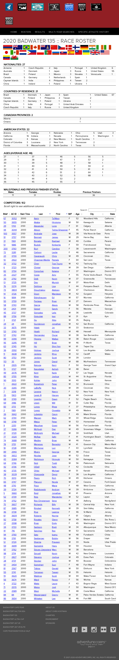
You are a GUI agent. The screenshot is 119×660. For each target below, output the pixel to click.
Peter (54, 384)
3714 (14, 553)
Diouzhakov (39, 290)
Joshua (55, 350)
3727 (14, 369)
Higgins (37, 339)
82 (5, 271)
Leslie (54, 252)
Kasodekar (39, 369)
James (55, 237)
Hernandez (39, 335)
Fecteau (38, 301)
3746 (14, 463)
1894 (14, 297)
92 (5, 519)
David (54, 361)
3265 (14, 388)
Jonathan (56, 324)
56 (5, 579)
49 (5, 373)
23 (5, 256)
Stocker (37, 561)
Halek (36, 327)
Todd (54, 463)
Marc (54, 549)
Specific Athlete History (93, 32)
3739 (14, 497)
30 (5, 279)
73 (5, 290)
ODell (36, 467)
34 (5, 527)
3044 (14, 230)
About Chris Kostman (56, 611)
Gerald (55, 568)
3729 (14, 433)
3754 (14, 271)
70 (5, 478)
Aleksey (56, 290)
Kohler (37, 380)
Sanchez (38, 531)
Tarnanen (38, 572)
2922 (14, 260)
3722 (14, 583)
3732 (14, 263)
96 (5, 538)
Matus (37, 421)
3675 (14, 327)
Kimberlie (56, 245)
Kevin (54, 279)
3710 (14, 485)
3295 (14, 342)
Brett (54, 527)
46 (5, 512)
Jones (37, 361)
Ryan (54, 301)
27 (5, 523)
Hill (35, 342)
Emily (54, 523)
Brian (54, 342)
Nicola (55, 482)
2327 (14, 275)
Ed (53, 297)
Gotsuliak (38, 316)
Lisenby (37, 399)
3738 (14, 512)
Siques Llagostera (42, 549)
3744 (14, 418)
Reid (36, 493)
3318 (14, 391)
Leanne (55, 512)
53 (5, 331)
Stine (54, 501)
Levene (37, 391)
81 (5, 568)
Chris (54, 256)
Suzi (54, 564)
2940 (14, 452)
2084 (14, 459)
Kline (36, 376)
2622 (14, 384)
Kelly (54, 467)
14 (5, 294)
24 (5, 324)
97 (5, 549)
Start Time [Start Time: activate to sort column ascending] (25, 214)
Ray (53, 531)
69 (5, 403)
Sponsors (50, 623)
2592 (14, 350)
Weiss (37, 587)
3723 (14, 267)
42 (5, 467)
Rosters (26, 32)
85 (5, 376)
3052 (14, 218)
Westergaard (40, 595)
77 (5, 437)
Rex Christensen (42, 501)
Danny (55, 595)
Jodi (54, 587)
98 (5, 553)
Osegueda (39, 474)
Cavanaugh (39, 256)
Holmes (37, 350)
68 (5, 399)
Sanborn (38, 527)
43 (5, 459)
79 (5, 501)
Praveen (56, 542)
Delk (36, 279)
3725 (14, 282)
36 (5, 350)
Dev (36, 282)
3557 (14, 233)
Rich (54, 478)
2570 (14, 587)
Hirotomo (56, 222)
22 (5, 591)
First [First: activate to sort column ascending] (58, 214)
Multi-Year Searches (61, 32)
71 (4, 587)
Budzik (37, 245)
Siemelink (38, 546)
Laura (54, 583)
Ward (36, 579)
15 (5, 369)
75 (5, 504)
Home (14, 32)
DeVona (38, 286)
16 (5, 297)
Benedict (56, 444)
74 (5, 440)
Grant (54, 425)
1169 (14, 241)
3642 (14, 414)
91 (5, 237)
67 (5, 218)
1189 (14, 410)
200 (6, 248)
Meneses (38, 444)
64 (5, 463)
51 (5, 245)
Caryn (54, 414)
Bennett (38, 237)
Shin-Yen (56, 346)
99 (5, 339)
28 (5, 561)
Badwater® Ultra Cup (13, 619)
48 (5, 485)
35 (13, 361)
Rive (36, 512)
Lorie (54, 226)
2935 (14, 365)
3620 (14, 576)
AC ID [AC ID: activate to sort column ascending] (14, 214)
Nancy (55, 391)
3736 (14, 467)
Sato (36, 534)
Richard (55, 331)
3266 (14, 429)
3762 (14, 549)
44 (5, 230)
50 (5, 222)
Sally (54, 437)
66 (5, 421)
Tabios (37, 568)
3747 (14, 482)
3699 (14, 546)
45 (5, 312)
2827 (14, 557)
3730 (14, 256)
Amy (54, 275)
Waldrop (38, 576)
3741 (14, 572)
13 (5, 282)
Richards (38, 504)
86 (5, 598)
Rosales (38, 519)
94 (5, 534)
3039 (14, 474)
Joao (54, 233)
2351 (14, 425)
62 (5, 418)
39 (5, 489)
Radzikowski (40, 489)
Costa (36, 275)
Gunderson (39, 324)
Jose (54, 455)
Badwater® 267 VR (11, 623)
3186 (14, 403)
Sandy (55, 309)
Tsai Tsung (57, 263)
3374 (14, 286)
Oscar (55, 335)
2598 (14, 523)
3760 (14, 534)
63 (5, 346)
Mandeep (56, 294)
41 (5, 531)
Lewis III (37, 395)
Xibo (54, 320)
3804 (14, 290)
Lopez (37, 410)
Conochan (39, 271)
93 (5, 301)
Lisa (54, 286)
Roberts (38, 515)
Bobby (55, 538)
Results (40, 32)
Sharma (37, 542)
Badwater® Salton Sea (14, 611)
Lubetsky (38, 414)
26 (5, 414)
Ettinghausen (40, 297)
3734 (14, 489)
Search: (98, 210)
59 (5, 546)
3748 (14, 421)
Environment (52, 619)
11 (4, 354)
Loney (37, 406)
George (55, 267)
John (54, 380)
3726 (14, 294)
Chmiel (37, 267)
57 (5, 335)
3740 (14, 331)
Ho (35, 346)
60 (5, 455)
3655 (14, 222)
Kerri (54, 365)
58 (5, 305)
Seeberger (39, 538)
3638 (14, 354)
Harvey (55, 395)
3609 (14, 515)
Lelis (54, 312)
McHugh (38, 429)
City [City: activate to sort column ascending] (92, 214)
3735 (14, 470)
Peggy (55, 579)
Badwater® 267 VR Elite (14, 627)
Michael (55, 433)
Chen (36, 263)
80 (5, 357)
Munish (55, 282)
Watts (36, 583)
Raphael (56, 241)
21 (5, 433)
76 (5, 286)
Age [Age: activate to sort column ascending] (77, 214)
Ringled (37, 508)
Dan (54, 429)
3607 (14, 504)
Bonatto (37, 241)
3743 (14, 305)
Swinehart (38, 564)
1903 (14, 395)
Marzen (37, 418)
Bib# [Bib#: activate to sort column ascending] (5, 214)
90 (5, 380)
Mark (54, 418)
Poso (36, 485)
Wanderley (57, 497)
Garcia (37, 305)
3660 (14, 493)
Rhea (54, 406)
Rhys (54, 354)
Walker (55, 339)
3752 (14, 501)
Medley (37, 440)
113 (5, 361)
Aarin (36, 218)
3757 (14, 237)
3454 (14, 564)
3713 (14, 406)
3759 (14, 301)
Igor (54, 316)
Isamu (54, 534)
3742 (14, 335)
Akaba (37, 222)
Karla (54, 373)
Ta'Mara (55, 218)
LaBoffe (37, 388)
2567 (14, 568)
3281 (14, 252)
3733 (14, 527)
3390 (14, 339)
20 (5, 388)
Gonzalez (38, 312)
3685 (14, 508)
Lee (53, 598)
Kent (36, 373)
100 (5, 233)
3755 (14, 376)
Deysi (54, 474)
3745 (14, 346)
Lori (53, 448)
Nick (54, 388)
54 (5, 309)
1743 (14, 226)
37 (5, 429)
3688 (14, 440)
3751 (14, 444)
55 (5, 572)
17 (4, 557)
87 (5, 508)
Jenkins (37, 354)
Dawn (54, 399)
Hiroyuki (56, 459)
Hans (54, 546)
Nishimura (39, 459)
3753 (14, 357)
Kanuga (37, 365)
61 (5, 515)
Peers (37, 478)
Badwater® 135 (10, 615)
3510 (14, 380)
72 (5, 252)
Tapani (55, 572)
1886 (14, 245)
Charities (50, 615)
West (36, 591)
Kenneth (56, 508)
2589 (14, 591)
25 (5, 275)
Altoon (37, 230)
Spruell (37, 553)
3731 (14, 561)
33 (5, 327)
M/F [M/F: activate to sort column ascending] (70, 214)
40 (5, 470)
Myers (37, 452)
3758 (14, 519)
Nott (36, 463)
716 (13, 531)
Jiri (53, 327)
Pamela (55, 260)
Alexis (55, 305)
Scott (54, 357)
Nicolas (37, 455)
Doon (36, 294)
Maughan (38, 425)
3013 (14, 478)
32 (5, 263)
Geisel (37, 309)
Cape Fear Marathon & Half (16, 631)
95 (5, 342)
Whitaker (38, 598)
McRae (37, 437)
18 (5, 448)
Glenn (55, 519)
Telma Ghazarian (60, 230)
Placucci (38, 482)
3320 (14, 437)
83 (5, 406)
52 (5, 497)
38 (5, 474)
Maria (54, 485)
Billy (54, 504)
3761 (14, 538)
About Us (50, 608)
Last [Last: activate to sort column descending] (41, 214)
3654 (14, 598)
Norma (55, 515)
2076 (14, 373)
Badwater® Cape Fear (13, 608)
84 (5, 595)
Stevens (38, 557)
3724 (14, 542)
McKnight (38, 433)
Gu (35, 320)
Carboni (37, 252)
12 (5, 542)
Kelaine (55, 271)
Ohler (36, 470)
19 (5, 576)
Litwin (36, 403)
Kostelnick (39, 384)
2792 (14, 279)
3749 (14, 399)
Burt (36, 248)
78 (5, 444)
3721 (14, 320)
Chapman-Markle (42, 260)
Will (53, 403)
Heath (37, 331)
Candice (56, 248)
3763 (14, 248)
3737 (14, 312)
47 (5, 564)
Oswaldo (56, 410)
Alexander (39, 226)
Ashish (55, 369)
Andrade (38, 233)
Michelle (56, 591)
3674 (14, 579)
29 (5, 226)
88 (5, 316)
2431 (14, 309)
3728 (14, 448)
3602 (14, 455)
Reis (36, 497)
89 (5, 452)
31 (5, 241)
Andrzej (55, 489)
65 (5, 482)
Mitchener (39, 448)
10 (5, 260)
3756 (14, 316)
